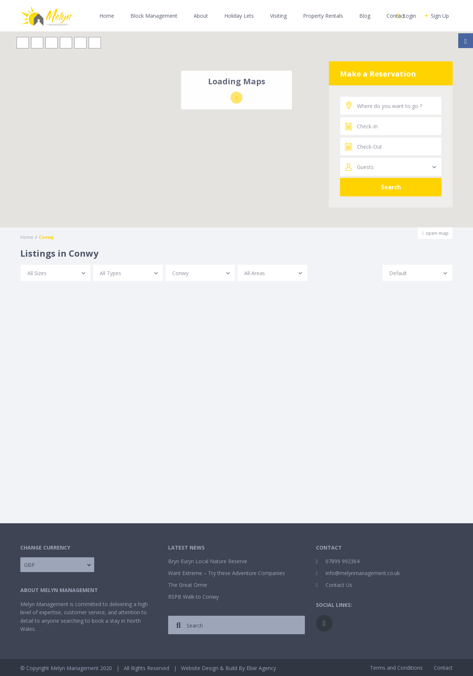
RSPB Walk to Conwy (193, 596)
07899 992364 (343, 561)
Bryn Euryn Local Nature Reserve (207, 561)
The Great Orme (187, 584)
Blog (364, 15)
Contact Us (339, 584)
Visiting (278, 15)
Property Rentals (323, 15)
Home (106, 15)
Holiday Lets (239, 15)
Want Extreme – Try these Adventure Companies (226, 573)
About (201, 15)
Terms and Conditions (396, 667)
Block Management (153, 15)
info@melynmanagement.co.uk (363, 573)
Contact (396, 15)
